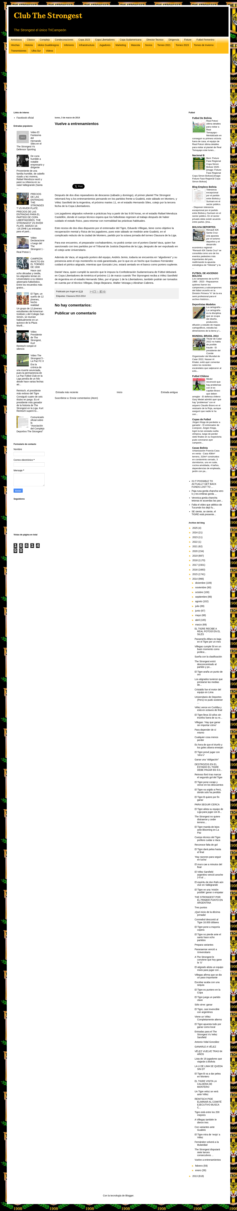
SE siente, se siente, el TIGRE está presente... (204, 513)
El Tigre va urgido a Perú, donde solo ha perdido (208, 791)
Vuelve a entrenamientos (208, 1159)
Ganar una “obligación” (207, 759)
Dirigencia (174, 39)
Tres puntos (201, 907)
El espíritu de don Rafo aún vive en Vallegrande (209, 883)
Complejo (45, 39)
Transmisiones (18, 50)
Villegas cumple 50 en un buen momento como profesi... (208, 649)
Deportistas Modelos (204, 304)
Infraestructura (86, 45)
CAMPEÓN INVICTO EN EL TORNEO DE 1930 (37, 262)
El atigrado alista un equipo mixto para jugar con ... (209, 968)
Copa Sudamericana (130, 39)
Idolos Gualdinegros (48, 45)
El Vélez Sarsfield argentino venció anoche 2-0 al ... (209, 874)
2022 (195, 541)
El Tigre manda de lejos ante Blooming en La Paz (207, 830)
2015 (195, 574)
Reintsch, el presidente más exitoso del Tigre (29, 392)
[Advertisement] (115, 82)
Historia (29, 45)
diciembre (200, 583)
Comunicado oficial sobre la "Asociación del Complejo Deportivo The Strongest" (30, 424)
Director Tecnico (154, 39)
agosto (199, 601)
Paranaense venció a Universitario (206, 951)
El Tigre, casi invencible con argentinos (207, 1010)
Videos (49, 50)
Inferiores (69, 45)
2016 (195, 569)
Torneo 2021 (164, 45)
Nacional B (198, 155)
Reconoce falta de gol (206, 844)
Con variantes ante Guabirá (205, 1128)
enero (198, 1170)
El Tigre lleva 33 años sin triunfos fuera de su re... (208, 716)
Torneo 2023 (182, 45)
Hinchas (15, 45)
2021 (195, 546)
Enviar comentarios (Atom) (84, 398)
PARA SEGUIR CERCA (207, 804)
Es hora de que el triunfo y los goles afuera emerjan (209, 746)
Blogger (129, 1195)
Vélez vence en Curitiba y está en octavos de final (208, 709)
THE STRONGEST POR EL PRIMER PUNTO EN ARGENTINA (209, 900)
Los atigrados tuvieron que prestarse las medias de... (209, 682)
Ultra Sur (36, 50)
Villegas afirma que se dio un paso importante (208, 976)
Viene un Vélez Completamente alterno (208, 1018)
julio (197, 606)
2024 (195, 532)
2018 (195, 560)
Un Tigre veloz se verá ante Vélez (206, 1093)
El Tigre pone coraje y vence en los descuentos (209, 783)
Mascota (135, 45)
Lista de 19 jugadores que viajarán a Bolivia (208, 1060)
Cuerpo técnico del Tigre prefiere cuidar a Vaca (207, 838)
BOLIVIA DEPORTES (203, 227)
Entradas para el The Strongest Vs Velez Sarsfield (206, 1034)
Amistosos (16, 39)
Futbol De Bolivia (202, 118)
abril (197, 620)
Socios (148, 45)
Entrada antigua (169, 392)
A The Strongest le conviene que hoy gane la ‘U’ (208, 960)
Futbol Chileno (200, 376)
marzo (198, 624)
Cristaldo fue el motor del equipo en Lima (208, 691)
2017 (195, 565)
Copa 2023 (84, 39)
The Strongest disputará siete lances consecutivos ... (207, 1152)
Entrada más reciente (67, 392)
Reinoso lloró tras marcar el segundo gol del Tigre (208, 776)
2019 (195, 555)
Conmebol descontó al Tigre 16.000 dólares (207, 921)
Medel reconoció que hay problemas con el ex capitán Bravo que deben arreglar (206, 388)
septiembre (201, 596)
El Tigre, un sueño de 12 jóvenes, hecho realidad (37, 299)
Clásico (31, 39)
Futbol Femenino (205, 39)
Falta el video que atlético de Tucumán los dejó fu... (207, 506)
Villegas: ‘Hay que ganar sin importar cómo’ (207, 723)
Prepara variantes (204, 944)
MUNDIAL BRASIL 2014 (205, 336)
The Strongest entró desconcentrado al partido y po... (205, 664)
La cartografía (213, 307)
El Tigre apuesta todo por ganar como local (208, 1025)
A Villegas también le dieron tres (206, 1121)
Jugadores (104, 45)
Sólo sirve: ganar (203, 1004)
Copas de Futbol (201, 419)
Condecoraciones (64, 39)
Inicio (119, 392)
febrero (199, 1165)
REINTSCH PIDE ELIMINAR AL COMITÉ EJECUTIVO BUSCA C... (208, 1103)
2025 (195, 528)
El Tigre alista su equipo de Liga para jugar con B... (209, 810)
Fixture (187, 39)
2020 (195, 551)
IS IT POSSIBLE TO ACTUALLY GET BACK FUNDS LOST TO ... (204, 484)
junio (198, 610)
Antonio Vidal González (207, 1042)
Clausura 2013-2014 (76, 296)
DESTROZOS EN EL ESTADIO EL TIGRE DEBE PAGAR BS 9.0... (208, 767)
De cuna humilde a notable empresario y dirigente (37, 162)
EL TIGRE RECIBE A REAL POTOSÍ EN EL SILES (207, 631)
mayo (198, 615)
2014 (195, 578)
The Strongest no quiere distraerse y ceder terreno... (207, 819)
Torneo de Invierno (204, 45)
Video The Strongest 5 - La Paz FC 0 (37, 358)
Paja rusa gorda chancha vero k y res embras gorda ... (207, 492)
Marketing (121, 45)
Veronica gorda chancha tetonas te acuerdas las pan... (207, 499)
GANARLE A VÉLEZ (205, 1046)
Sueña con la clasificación (208, 656)
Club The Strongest (48, 15)
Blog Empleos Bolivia (204, 187)
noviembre (201, 587)
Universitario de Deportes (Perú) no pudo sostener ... (209, 700)
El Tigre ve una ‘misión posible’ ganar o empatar (209, 891)
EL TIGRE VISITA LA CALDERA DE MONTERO (206, 1084)
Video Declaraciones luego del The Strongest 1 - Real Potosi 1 (30, 244)
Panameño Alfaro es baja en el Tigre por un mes (208, 640)
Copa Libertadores (105, 39)
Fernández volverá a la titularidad (207, 1143)
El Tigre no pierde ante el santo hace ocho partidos (208, 937)
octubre (199, 592)
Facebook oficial (25, 117)
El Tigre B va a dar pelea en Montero (208, 1075)
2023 (195, 537)
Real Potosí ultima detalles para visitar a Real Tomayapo (213, 127)
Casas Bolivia (200, 448)
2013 (195, 1176)
